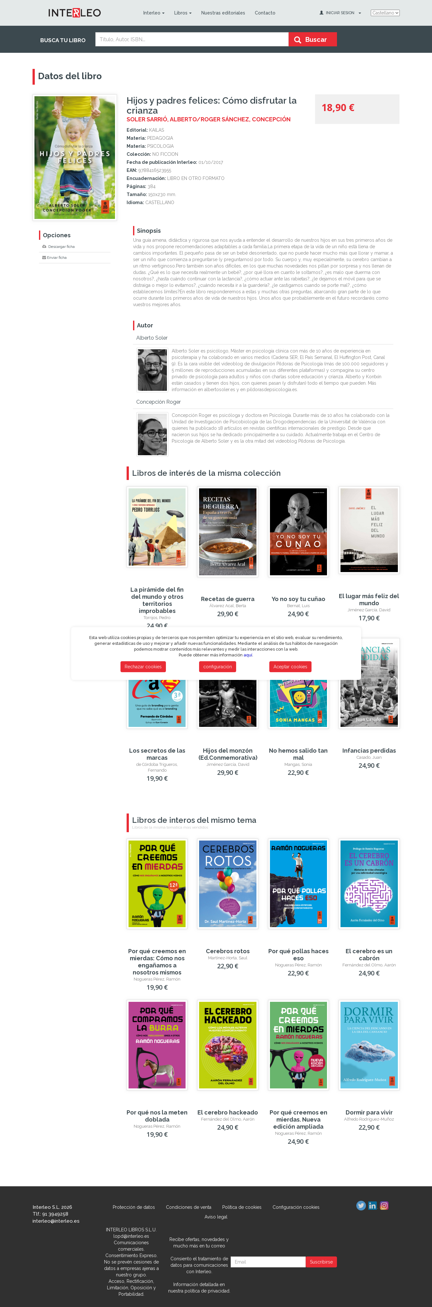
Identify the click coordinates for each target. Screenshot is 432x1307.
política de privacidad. (207, 1290)
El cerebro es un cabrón (369, 955)
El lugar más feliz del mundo (369, 599)
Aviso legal (216, 1216)
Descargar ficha (58, 246)
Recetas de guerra (227, 599)
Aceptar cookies (290, 666)
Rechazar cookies (143, 666)
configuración (217, 666)
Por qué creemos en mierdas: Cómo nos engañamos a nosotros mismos (157, 962)
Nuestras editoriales (223, 12)
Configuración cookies (296, 1207)
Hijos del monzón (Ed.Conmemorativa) (227, 754)
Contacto (265, 12)
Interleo (154, 12)
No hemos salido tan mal (298, 754)
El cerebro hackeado (227, 1112)
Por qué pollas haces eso (298, 955)
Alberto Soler (152, 338)
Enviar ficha (54, 257)
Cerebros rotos (228, 951)
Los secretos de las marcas (157, 754)
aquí (248, 655)
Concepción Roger (158, 402)
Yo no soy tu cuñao (298, 599)
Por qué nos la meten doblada (157, 1116)
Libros (183, 12)
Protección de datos (134, 1207)
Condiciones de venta (188, 1207)
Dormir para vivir (369, 1112)
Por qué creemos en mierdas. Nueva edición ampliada (298, 1119)
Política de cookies (242, 1207)
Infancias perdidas (369, 750)
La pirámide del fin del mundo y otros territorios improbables (157, 600)
